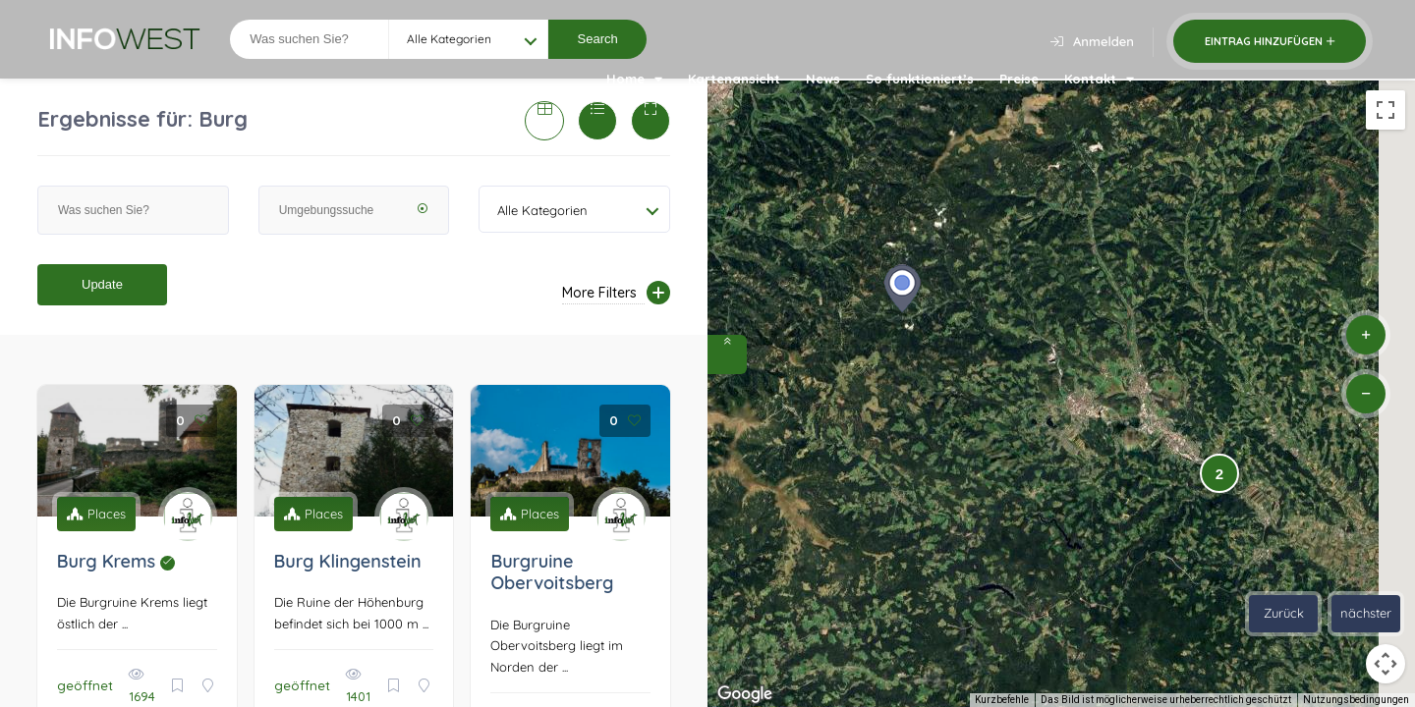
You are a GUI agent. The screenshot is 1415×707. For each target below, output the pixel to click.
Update (102, 284)
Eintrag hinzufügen (1269, 41)
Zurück (1284, 613)
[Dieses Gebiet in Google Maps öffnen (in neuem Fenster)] (744, 694)
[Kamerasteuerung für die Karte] (1385, 663)
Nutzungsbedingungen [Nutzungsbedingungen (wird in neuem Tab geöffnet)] (1356, 699)
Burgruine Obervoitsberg (551, 572)
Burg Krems (116, 561)
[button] (902, 288)
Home (634, 78)
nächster (1365, 613)
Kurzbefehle (1002, 699)
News (823, 78)
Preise (1019, 78)
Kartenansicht (734, 78)
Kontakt (1099, 78)
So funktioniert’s (920, 78)
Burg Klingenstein (348, 561)
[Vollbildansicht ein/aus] (1385, 110)
